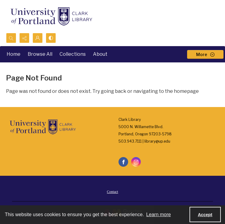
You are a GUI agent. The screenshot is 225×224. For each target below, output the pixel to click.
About (100, 54)
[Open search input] (11, 38)
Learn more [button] (158, 214)
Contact (112, 192)
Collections (73, 54)
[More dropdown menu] (205, 54)
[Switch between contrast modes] (51, 38)
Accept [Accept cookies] (205, 214)
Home (13, 54)
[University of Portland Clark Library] (51, 16)
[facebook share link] (123, 162)
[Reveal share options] (24, 38)
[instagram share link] (136, 162)
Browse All (40, 54)
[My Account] (37, 38)
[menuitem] (112, 191)
